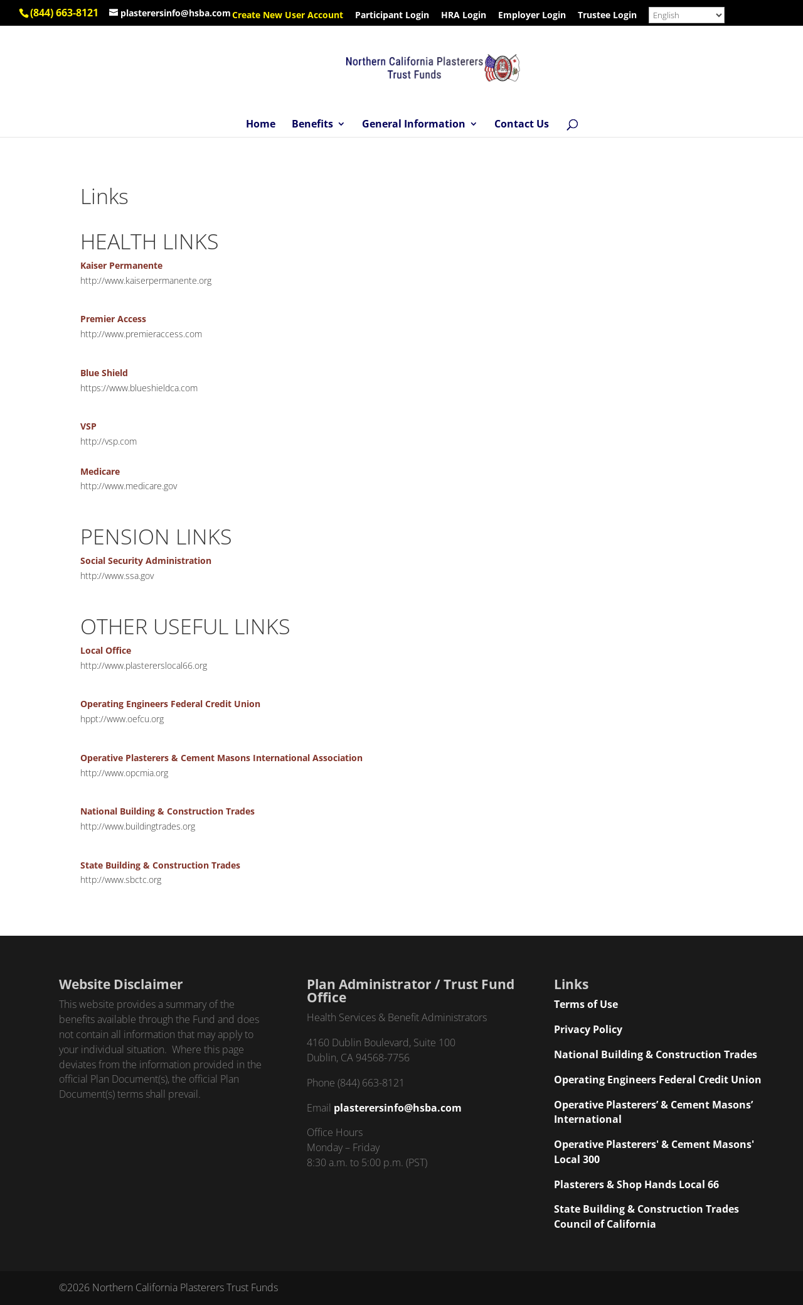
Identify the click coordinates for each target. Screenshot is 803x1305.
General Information (413, 125)
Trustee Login (607, 16)
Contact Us (521, 125)
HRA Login (463, 16)
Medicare (100, 471)
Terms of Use (586, 1004)
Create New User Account (287, 16)
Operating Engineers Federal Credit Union (170, 704)
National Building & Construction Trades (167, 811)
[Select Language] (687, 15)
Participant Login (392, 16)
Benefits (312, 125)
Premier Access (113, 319)
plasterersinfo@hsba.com (398, 1108)
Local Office (105, 650)
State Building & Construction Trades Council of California (646, 1216)
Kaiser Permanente (121, 265)
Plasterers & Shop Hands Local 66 (636, 1184)
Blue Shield (104, 373)
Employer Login (532, 16)
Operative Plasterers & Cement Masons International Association (221, 758)
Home (260, 125)
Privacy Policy (588, 1029)
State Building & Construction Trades (160, 865)
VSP (88, 426)
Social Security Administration (145, 560)
